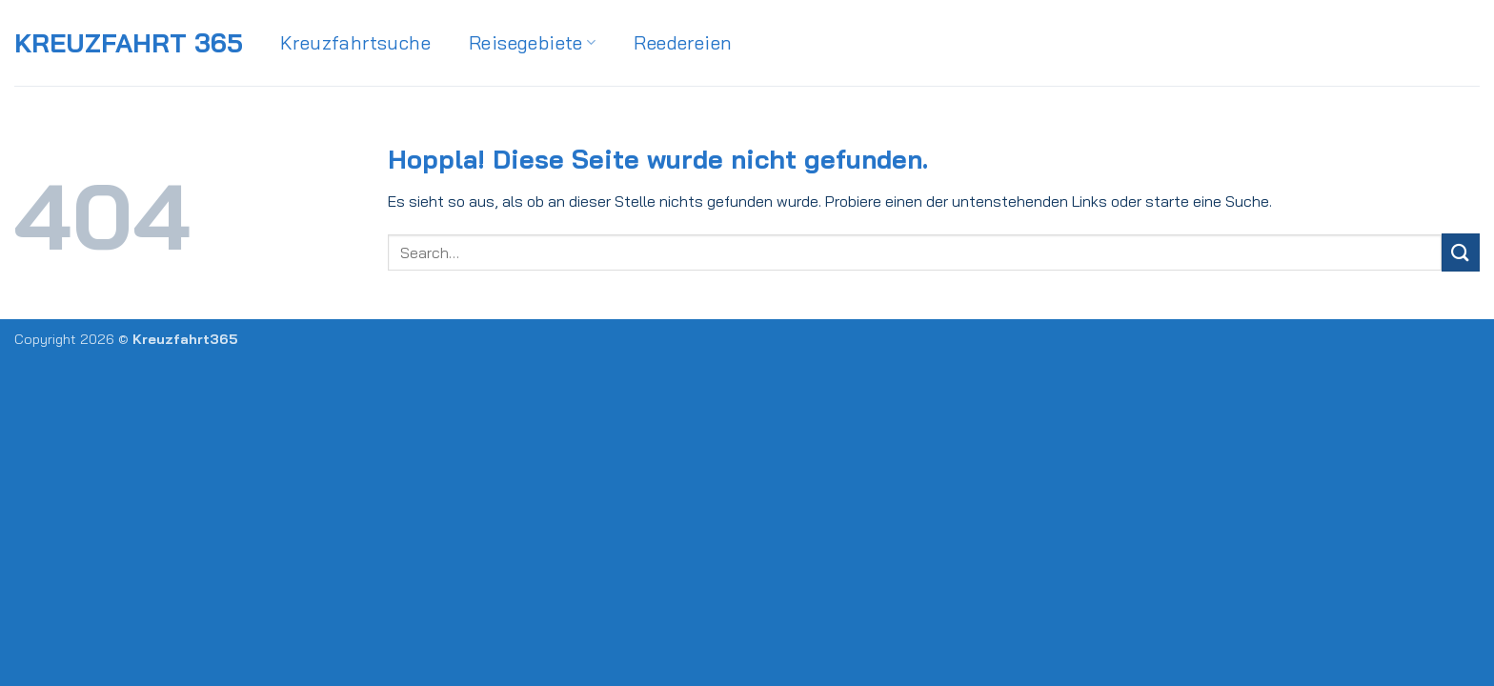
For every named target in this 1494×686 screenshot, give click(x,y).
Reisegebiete (532, 42)
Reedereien (683, 42)
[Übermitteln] (1461, 252)
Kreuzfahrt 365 (128, 43)
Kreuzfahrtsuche (355, 42)
